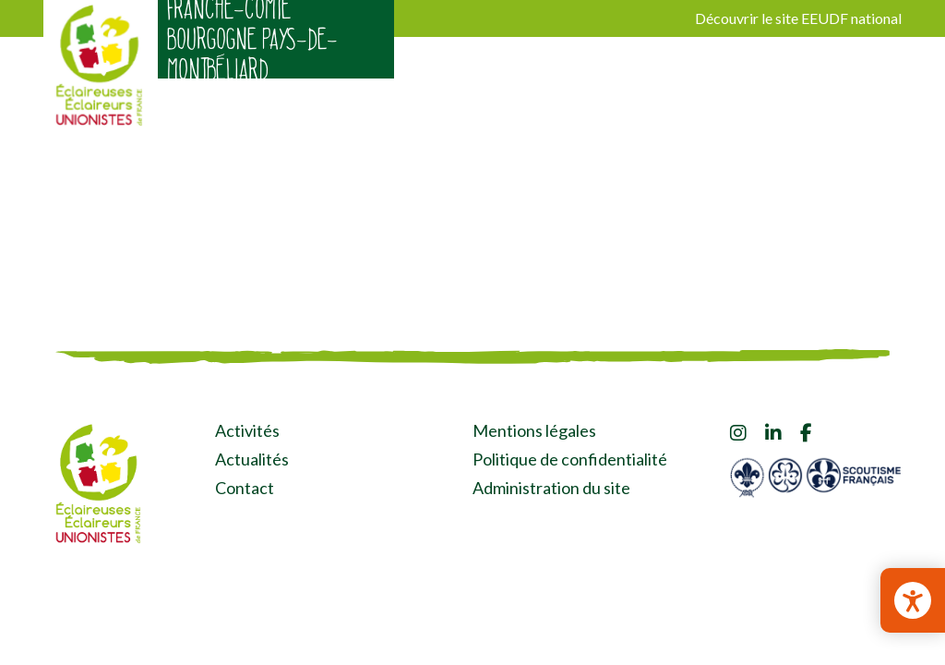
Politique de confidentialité (569, 459)
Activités (247, 430)
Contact (244, 488)
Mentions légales (534, 430)
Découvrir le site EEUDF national (798, 18)
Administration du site (551, 488)
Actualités (252, 459)
